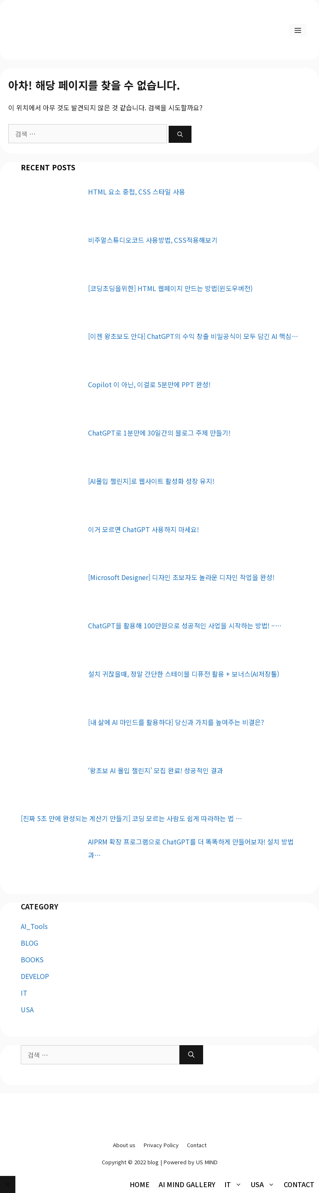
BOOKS (32, 959)
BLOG (29, 943)
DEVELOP (35, 976)
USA (27, 1009)
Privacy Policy (161, 1145)
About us (124, 1145)
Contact (196, 1145)
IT (24, 993)
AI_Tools (34, 926)
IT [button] (235, 1184)
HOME (140, 1184)
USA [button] (265, 1184)
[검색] (180, 134)
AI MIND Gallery (187, 1184)
